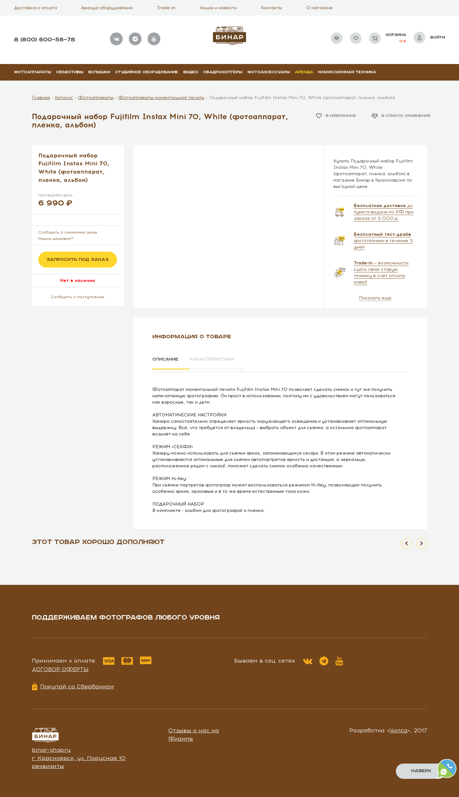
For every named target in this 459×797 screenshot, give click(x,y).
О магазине (319, 8)
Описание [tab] (166, 359)
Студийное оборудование (146, 72)
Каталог (64, 97)
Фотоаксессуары (268, 72)
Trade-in (166, 8)
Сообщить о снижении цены (67, 232)
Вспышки (99, 72)
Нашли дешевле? (55, 238)
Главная (41, 97)
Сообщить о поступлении (77, 297)
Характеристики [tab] (218, 359)
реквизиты (48, 764)
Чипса (398, 728)
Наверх (421, 770)
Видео (190, 72)
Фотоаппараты (32, 72)
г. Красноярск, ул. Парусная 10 (79, 755)
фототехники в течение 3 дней (383, 241)
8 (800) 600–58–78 (44, 39)
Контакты (271, 8)
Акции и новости (218, 8)
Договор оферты (60, 667)
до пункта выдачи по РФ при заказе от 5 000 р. (383, 212)
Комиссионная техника (347, 72)
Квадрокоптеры (222, 72)
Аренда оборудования (107, 8)
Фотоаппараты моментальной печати (161, 97)
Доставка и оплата (35, 8)
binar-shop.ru (51, 747)
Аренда (304, 72)
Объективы (69, 72)
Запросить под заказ (78, 259)
